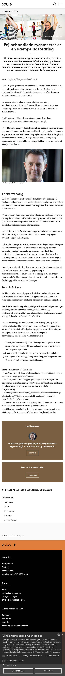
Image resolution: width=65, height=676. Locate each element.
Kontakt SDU (8, 570)
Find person (7, 563)
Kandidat (6, 618)
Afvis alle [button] (48, 671)
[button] (3, 655)
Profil (4, 589)
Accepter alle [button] (18, 671)
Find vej (5, 567)
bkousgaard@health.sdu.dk (27, 79)
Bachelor (6, 615)
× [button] (62, 634)
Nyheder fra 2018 (11, 11)
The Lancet (32, 475)
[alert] (32, 654)
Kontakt (32, 453)
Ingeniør (6, 622)
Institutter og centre (11, 593)
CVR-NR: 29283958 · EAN (13, 600)
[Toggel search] (54, 4)
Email (8, 516)
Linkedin (9, 511)
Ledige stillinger (9, 596)
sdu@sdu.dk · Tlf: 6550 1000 (15, 574)
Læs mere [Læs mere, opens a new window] (56, 652)
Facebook (7, 502)
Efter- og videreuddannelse (15, 625)
